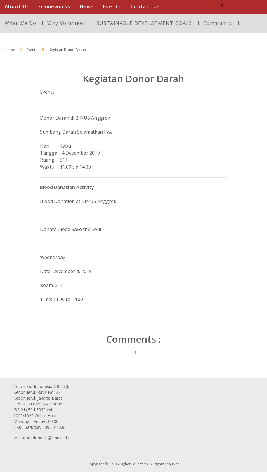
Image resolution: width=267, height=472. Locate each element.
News (87, 6)
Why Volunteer (66, 23)
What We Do (20, 23)
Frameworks (54, 6)
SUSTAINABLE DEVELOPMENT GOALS (144, 23)
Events (112, 6)
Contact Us (145, 6)
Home (10, 49)
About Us (17, 6)
